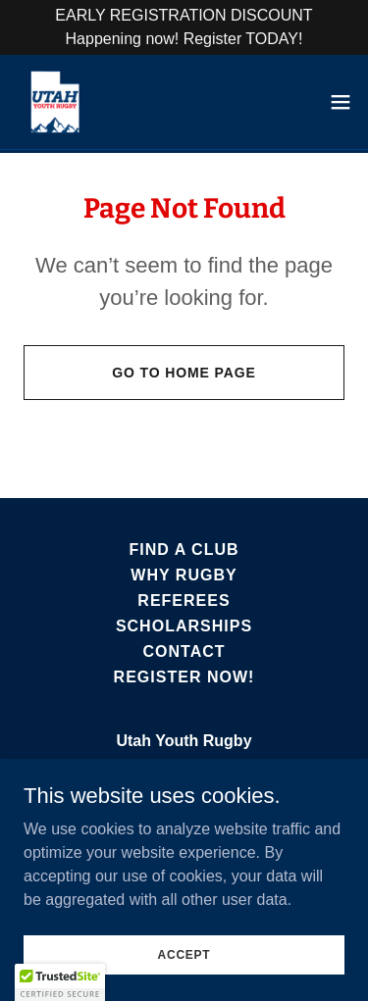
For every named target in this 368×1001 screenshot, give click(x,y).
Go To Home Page (184, 372)
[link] (55, 102)
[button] (340, 102)
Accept (184, 954)
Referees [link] (183, 600)
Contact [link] (183, 651)
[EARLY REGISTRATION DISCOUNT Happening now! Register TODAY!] (184, 27)
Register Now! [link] (184, 677)
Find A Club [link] (183, 549)
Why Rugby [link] (184, 575)
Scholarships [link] (184, 626)
